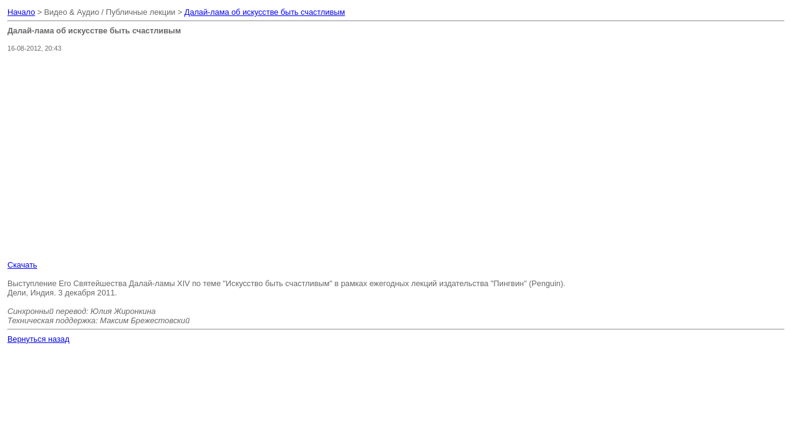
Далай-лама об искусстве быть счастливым (264, 12)
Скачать (22, 264)
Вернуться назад (38, 339)
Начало (21, 12)
